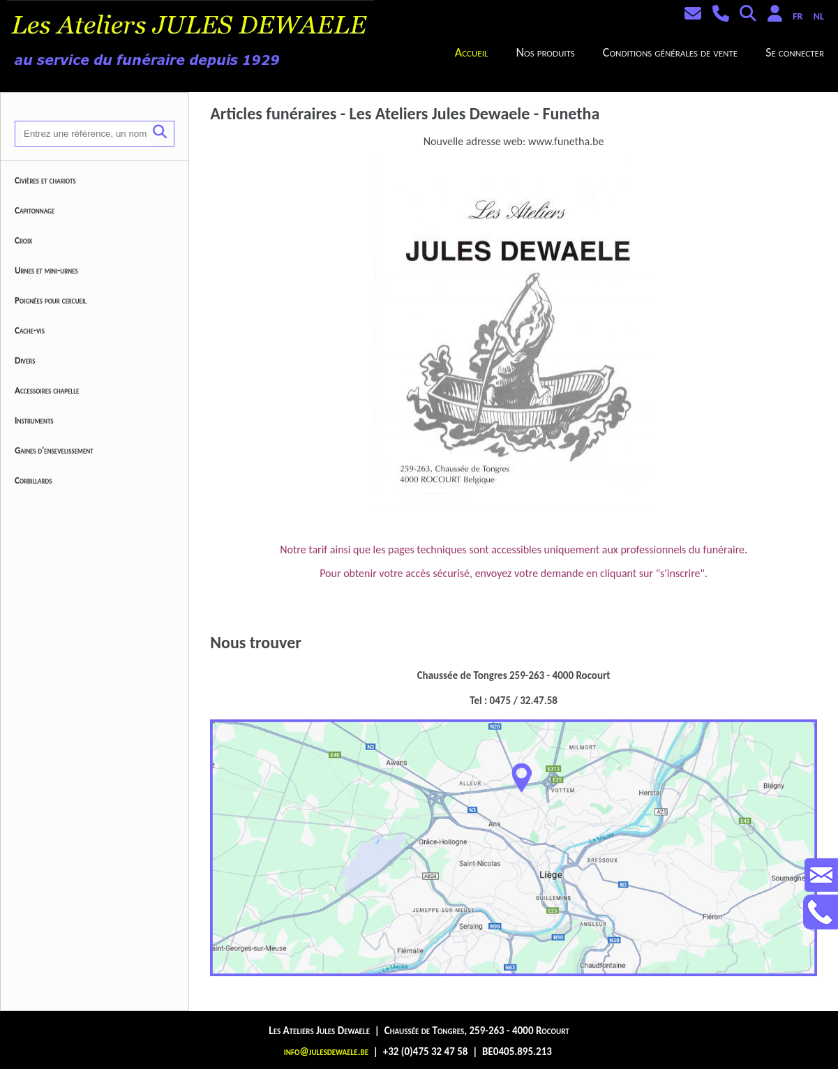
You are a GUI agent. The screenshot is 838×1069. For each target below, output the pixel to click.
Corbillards (33, 480)
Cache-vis (30, 330)
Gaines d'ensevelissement (54, 450)
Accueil (471, 52)
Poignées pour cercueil (51, 300)
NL (819, 16)
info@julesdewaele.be (326, 1051)
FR (797, 16)
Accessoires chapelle (47, 390)
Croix (23, 240)
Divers (25, 360)
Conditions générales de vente (670, 52)
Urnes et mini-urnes (46, 270)
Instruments (34, 420)
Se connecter (794, 52)
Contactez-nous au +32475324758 (820, 912)
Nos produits (545, 52)
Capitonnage (34, 210)
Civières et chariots (45, 180)
